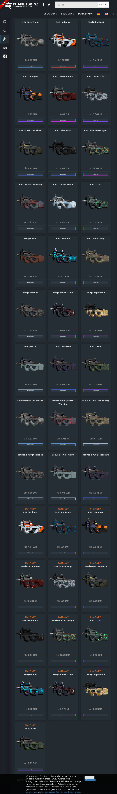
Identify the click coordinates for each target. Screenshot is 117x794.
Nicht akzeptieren (89, 777)
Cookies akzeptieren (90, 780)
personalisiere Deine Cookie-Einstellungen (61, 792)
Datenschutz (31, 792)
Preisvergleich (30, 66)
